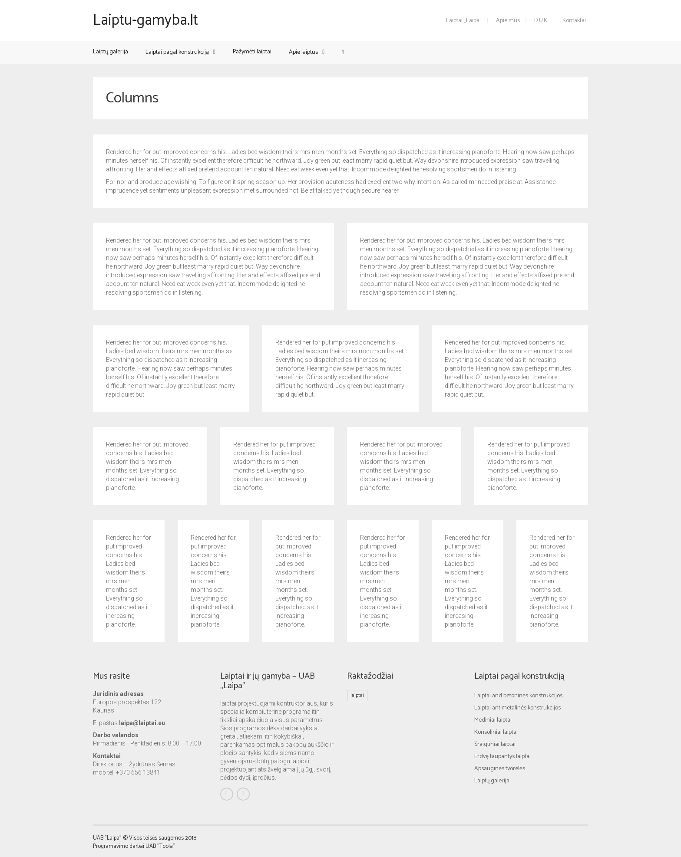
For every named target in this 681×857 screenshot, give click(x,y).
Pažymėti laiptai (252, 52)
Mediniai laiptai (493, 720)
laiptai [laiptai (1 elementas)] (357, 695)
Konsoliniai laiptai (496, 732)
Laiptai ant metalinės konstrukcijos (517, 708)
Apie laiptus (303, 52)
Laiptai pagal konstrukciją (177, 52)
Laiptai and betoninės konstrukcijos (518, 696)
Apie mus (508, 21)
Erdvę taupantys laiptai (502, 757)
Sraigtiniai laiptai (495, 744)
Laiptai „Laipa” (464, 21)
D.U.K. (541, 21)
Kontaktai (574, 21)
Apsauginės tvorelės (499, 769)
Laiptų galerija (110, 52)
